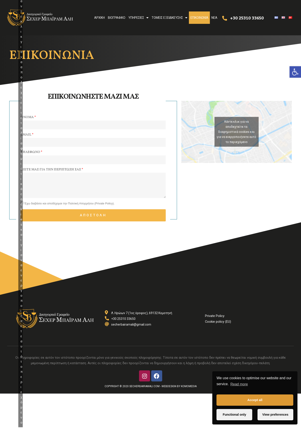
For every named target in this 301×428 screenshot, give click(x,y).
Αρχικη (99, 17)
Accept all (254, 400)
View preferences (275, 414)
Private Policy (214, 317)
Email (26, 134)
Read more (239, 384)
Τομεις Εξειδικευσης (169, 18)
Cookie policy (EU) (218, 322)
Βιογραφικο (116, 17)
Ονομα (27, 117)
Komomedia (189, 387)
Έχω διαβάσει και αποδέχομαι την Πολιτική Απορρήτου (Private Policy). (69, 204)
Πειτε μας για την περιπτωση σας (51, 169)
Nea (214, 17)
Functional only (234, 414)
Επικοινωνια (199, 17)
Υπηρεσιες (138, 18)
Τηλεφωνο (30, 152)
